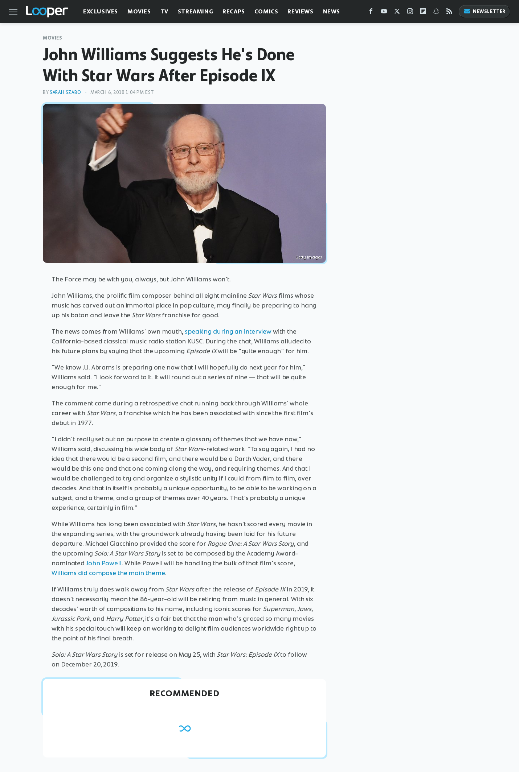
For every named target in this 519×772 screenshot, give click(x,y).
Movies (139, 11)
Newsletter (484, 11)
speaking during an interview (228, 331)
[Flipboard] (423, 13)
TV (164, 11)
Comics (266, 11)
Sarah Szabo (65, 92)
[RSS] (449, 13)
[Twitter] (397, 13)
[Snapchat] (436, 13)
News (331, 11)
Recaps (233, 11)
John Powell (104, 563)
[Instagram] (410, 13)
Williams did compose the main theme (108, 573)
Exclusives (100, 11)
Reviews (300, 11)
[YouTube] (384, 13)
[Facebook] (371, 13)
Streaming (195, 11)
